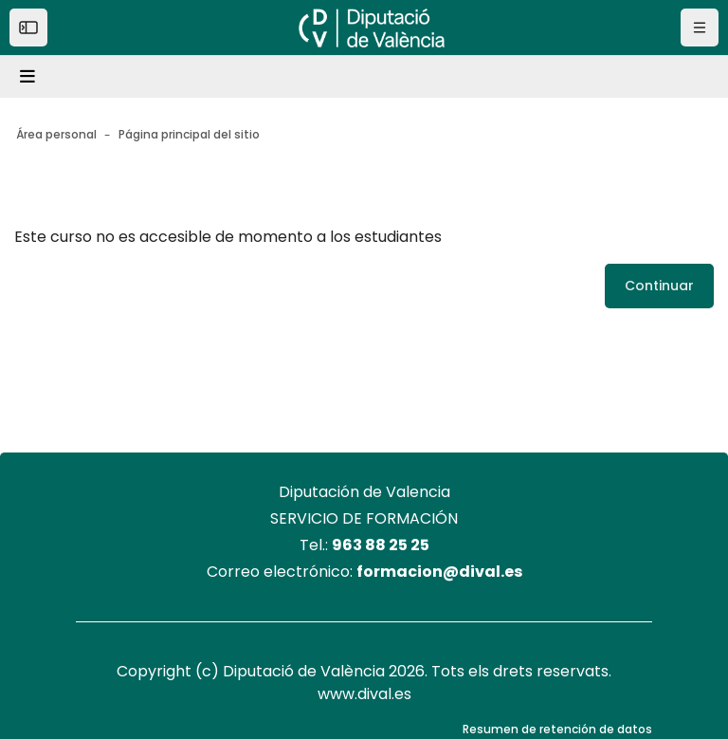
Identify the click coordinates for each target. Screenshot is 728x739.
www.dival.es (364, 694)
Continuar (659, 285)
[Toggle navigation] (30, 77)
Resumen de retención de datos (557, 729)
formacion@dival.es (439, 571)
